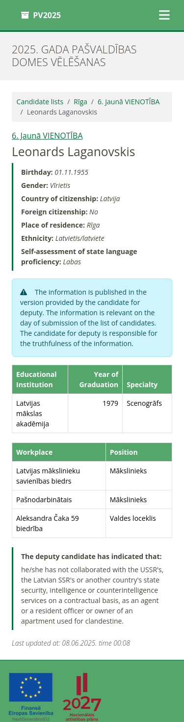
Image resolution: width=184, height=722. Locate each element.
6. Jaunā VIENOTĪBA (128, 101)
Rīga (80, 101)
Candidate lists (40, 101)
